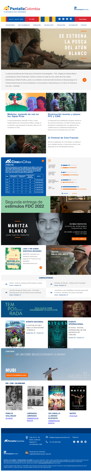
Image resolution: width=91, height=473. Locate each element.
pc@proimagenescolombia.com (75, 465)
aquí (50, 467)
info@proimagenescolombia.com (59, 437)
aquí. (21, 467)
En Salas (9, 418)
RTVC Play (73, 416)
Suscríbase (83, 19)
